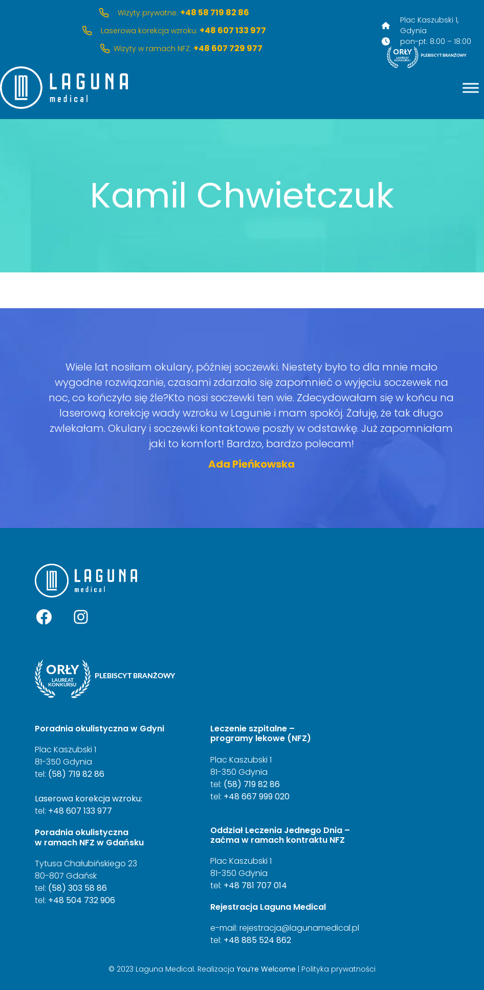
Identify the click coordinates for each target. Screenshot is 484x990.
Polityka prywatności (338, 969)
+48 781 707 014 (255, 885)
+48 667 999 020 (257, 796)
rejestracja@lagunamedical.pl (299, 928)
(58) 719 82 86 (76, 774)
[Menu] (471, 88)
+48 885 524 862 (257, 940)
